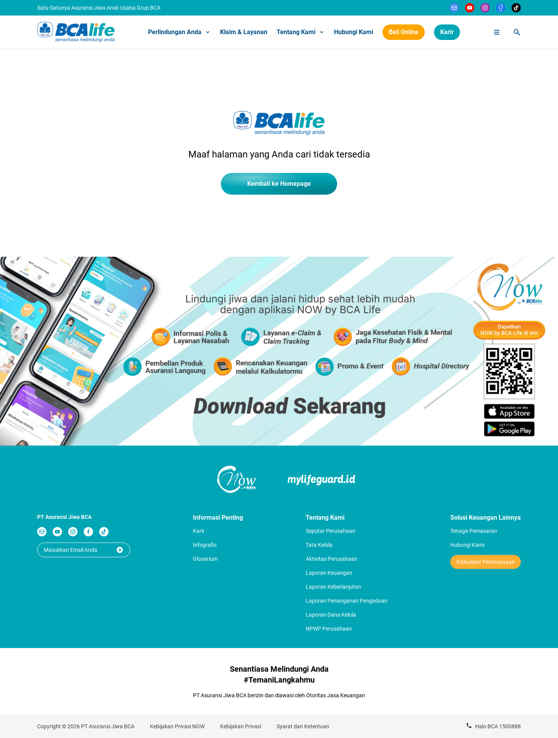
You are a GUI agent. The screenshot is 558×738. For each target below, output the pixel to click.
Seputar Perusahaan (330, 531)
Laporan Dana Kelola (331, 615)
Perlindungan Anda (179, 32)
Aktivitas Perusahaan (331, 559)
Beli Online (403, 32)
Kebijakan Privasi (240, 726)
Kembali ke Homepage (279, 183)
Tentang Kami (301, 32)
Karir (447, 32)
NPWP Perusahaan (329, 629)
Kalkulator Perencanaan (485, 562)
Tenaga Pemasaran (473, 531)
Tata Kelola (319, 545)
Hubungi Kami (353, 32)
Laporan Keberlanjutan (333, 587)
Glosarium (205, 559)
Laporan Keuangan (329, 573)
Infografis (205, 545)
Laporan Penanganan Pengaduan (347, 601)
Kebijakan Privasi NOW (177, 726)
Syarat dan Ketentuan (303, 726)
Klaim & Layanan (243, 32)
